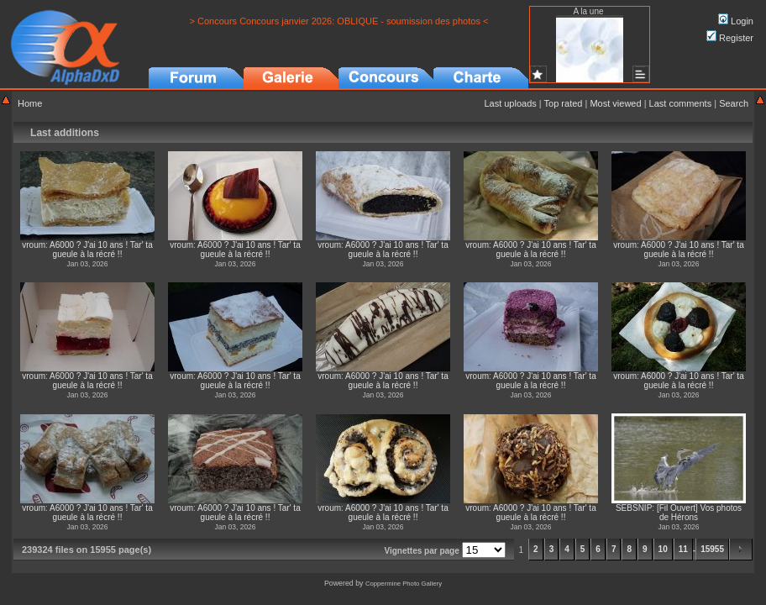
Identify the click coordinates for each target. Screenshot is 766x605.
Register (729, 38)
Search (733, 103)
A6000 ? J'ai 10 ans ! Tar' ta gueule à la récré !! (101, 249)
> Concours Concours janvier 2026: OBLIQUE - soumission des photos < (339, 21)
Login (735, 21)
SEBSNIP (634, 508)
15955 (712, 549)
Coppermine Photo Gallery (403, 583)
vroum (33, 245)
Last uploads (510, 103)
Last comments (680, 103)
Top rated (563, 103)
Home (30, 103)
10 (663, 549)
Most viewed (615, 103)
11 (683, 549)
